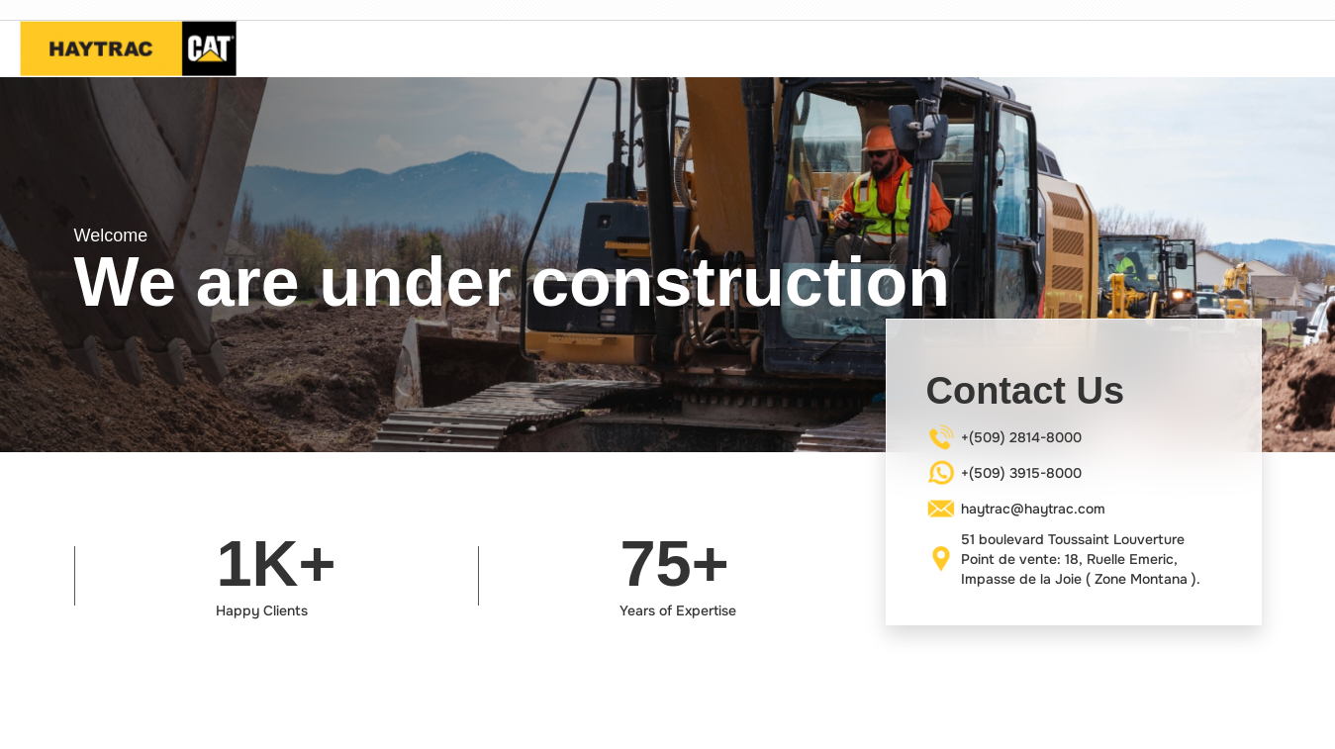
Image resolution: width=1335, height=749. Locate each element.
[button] (39, 264)
